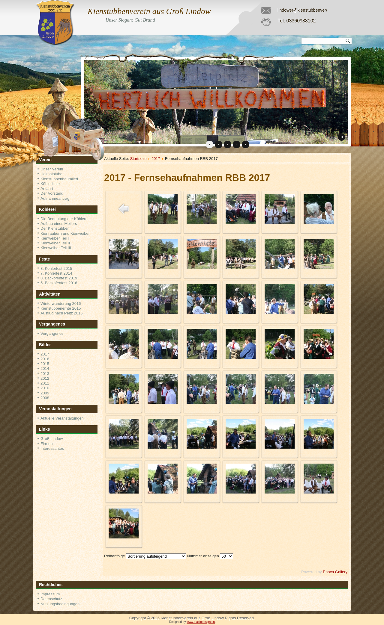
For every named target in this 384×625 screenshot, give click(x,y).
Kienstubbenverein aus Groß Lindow (149, 11)
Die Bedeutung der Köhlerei (64, 219)
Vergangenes (52, 333)
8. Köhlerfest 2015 (56, 268)
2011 (44, 383)
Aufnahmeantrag (54, 198)
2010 (44, 388)
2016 (44, 359)
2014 (44, 368)
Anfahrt (46, 188)
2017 (44, 354)
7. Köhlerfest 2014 (56, 273)
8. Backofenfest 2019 (58, 278)
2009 (44, 393)
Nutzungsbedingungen (60, 604)
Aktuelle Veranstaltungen (62, 418)
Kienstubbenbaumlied (59, 179)
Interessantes (52, 448)
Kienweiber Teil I (54, 238)
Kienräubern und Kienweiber (65, 233)
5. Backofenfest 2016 (58, 283)
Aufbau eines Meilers (58, 223)
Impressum (50, 594)
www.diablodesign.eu (201, 622)
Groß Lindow (51, 438)
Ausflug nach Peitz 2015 (61, 313)
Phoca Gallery (335, 572)
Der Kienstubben (55, 228)
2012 (44, 378)
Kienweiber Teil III (55, 248)
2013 (44, 373)
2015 (44, 363)
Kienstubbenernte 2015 (60, 308)
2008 (44, 398)
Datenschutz (51, 599)
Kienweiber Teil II (55, 243)
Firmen (46, 443)
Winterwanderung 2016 (60, 303)
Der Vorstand (51, 193)
